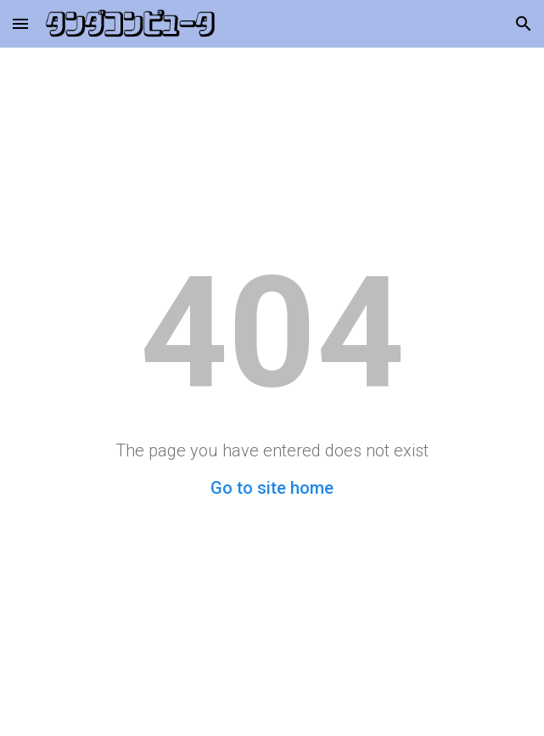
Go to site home (272, 488)
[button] (20, 23)
